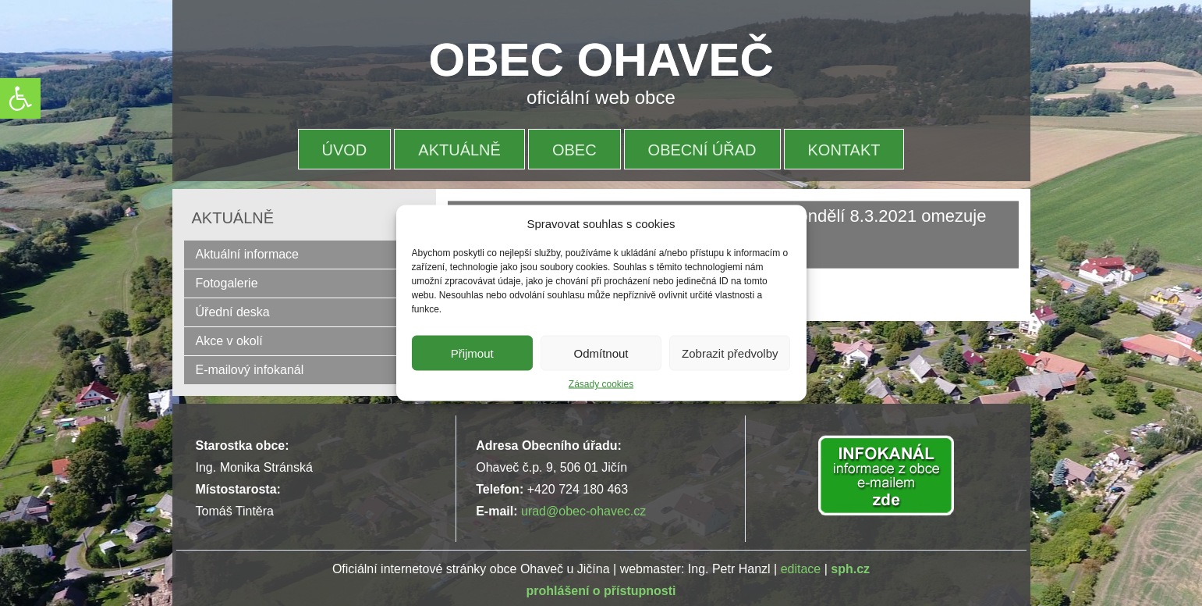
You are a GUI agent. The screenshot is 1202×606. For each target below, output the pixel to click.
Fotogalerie (227, 283)
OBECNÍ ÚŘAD (702, 150)
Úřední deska (233, 312)
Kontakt (844, 150)
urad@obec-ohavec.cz (583, 511)
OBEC (574, 150)
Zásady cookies (601, 384)
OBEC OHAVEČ (601, 60)
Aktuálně (459, 150)
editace (801, 569)
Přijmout (472, 352)
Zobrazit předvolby (730, 352)
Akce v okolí (229, 341)
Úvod (344, 150)
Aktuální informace (248, 254)
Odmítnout (600, 352)
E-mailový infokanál (250, 369)
